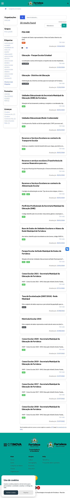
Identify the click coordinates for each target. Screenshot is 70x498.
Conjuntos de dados (15, 9)
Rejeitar (26, 492)
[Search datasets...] (45, 17)
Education (31, 468)
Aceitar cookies (11, 492)
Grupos (12, 468)
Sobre (12, 463)
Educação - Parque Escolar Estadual (37, 55)
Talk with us (45, 460)
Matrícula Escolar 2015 (31, 319)
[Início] (5, 9)
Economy (31, 465)
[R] (53, 25)
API (52, 427)
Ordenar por (62, 22)
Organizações (14, 471)
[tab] (22, 47)
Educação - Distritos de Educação (36, 75)
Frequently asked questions (51, 463)
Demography (32, 463)
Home (12, 460)
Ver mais (62, 42)
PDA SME (26, 32)
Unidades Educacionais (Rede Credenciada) (40, 118)
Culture (30, 460)
